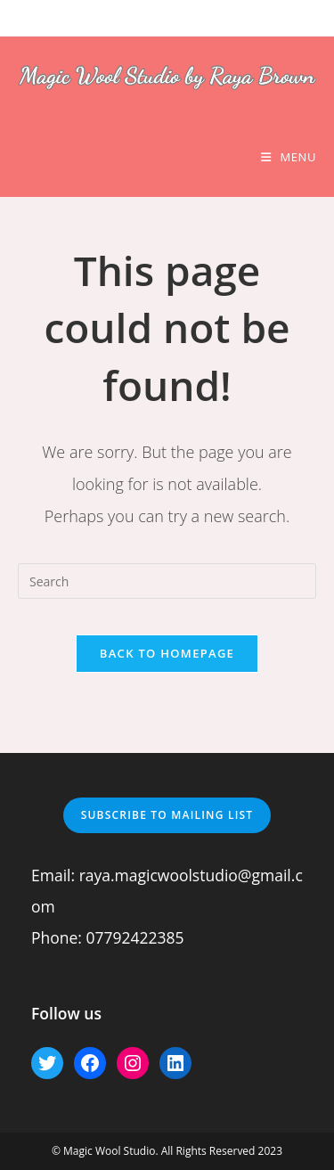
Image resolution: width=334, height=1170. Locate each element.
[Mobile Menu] (288, 157)
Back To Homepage (167, 653)
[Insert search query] (167, 581)
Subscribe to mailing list (167, 814)
